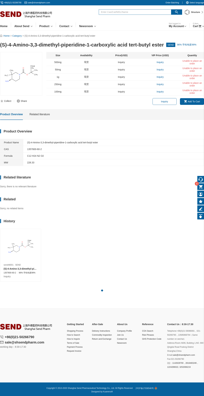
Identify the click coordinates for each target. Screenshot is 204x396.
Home (6, 35)
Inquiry (164, 101)
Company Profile (124, 331)
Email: (170, 355)
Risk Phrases (148, 335)
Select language (195, 2)
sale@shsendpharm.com (39, 3)
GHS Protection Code (151, 339)
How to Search (73, 335)
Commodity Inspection (102, 335)
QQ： (169, 363)
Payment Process (75, 347)
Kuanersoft (108, 391)
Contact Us (122, 339)
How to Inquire (73, 339)
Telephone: (172, 331)
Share (24, 101)
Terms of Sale (73, 343)
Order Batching (172, 3)
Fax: (169, 359)
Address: (171, 343)
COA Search (147, 331)
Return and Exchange (101, 339)
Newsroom (122, 343)
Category (17, 35)
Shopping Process (75, 331)
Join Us (120, 335)
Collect (7, 101)
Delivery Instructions (101, 331)
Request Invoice (74, 351)
